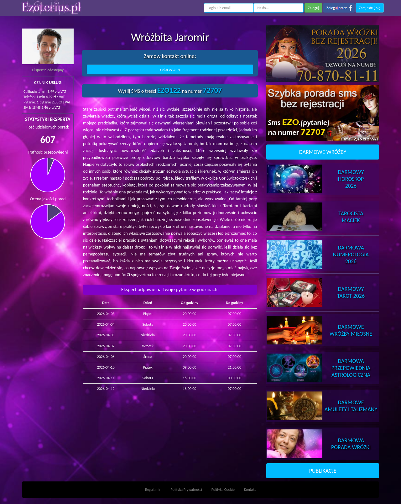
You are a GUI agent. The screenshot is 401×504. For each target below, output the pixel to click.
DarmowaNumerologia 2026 (351, 254)
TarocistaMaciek (350, 217)
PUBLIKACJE (322, 470)
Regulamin (153, 489)
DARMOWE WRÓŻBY (322, 152)
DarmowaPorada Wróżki (351, 444)
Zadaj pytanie (170, 69)
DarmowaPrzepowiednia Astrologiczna (350, 368)
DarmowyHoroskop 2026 (351, 179)
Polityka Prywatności (186, 489)
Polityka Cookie (223, 489)
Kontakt (250, 489)
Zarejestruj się (369, 8)
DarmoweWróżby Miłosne (351, 330)
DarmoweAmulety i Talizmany (351, 406)
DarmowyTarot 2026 (351, 292)
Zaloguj (313, 8)
